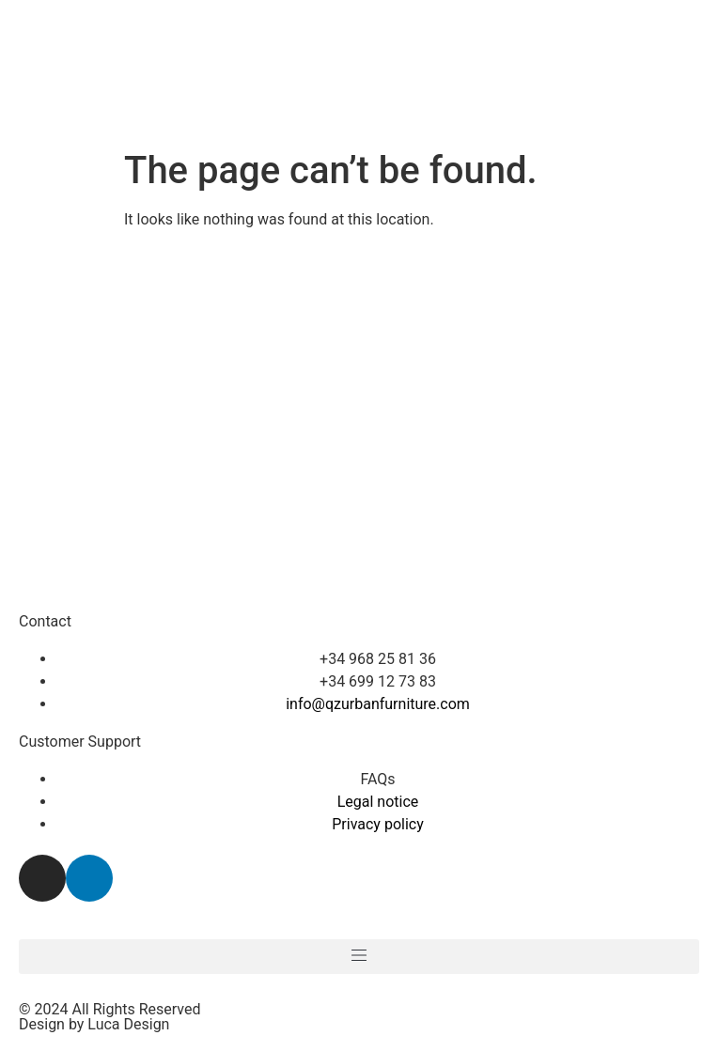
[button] (359, 956)
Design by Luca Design (94, 1024)
